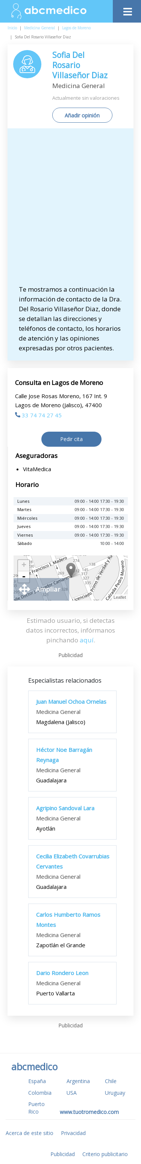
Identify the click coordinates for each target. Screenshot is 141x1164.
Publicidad (62, 1154)
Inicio (12, 27)
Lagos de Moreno (76, 27)
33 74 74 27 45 (38, 415)
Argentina (78, 1081)
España (37, 1081)
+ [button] (23, 565)
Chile (111, 1081)
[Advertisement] (70, 210)
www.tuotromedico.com (89, 1111)
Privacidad (73, 1133)
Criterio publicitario (105, 1154)
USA (72, 1092)
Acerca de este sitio (29, 1133)
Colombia (40, 1092)
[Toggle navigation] (126, 9)
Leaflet (120, 597)
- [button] (23, 577)
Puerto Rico (36, 1107)
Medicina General (39, 27)
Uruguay (115, 1092)
